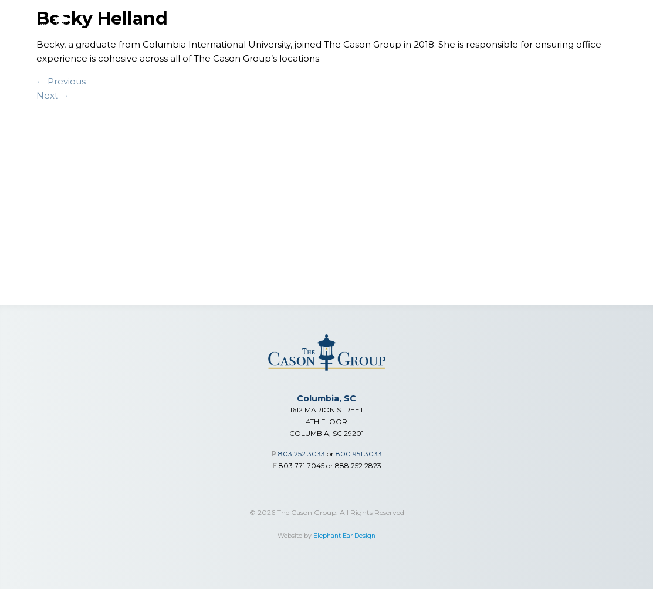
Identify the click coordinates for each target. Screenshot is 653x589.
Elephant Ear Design (344, 536)
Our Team (538, 36)
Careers (583, 36)
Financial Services (187, 36)
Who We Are (486, 36)
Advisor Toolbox (419, 36)
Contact (625, 36)
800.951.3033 (359, 453)
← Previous (61, 81)
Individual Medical (340, 36)
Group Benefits (263, 36)
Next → (52, 95)
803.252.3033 (301, 453)
